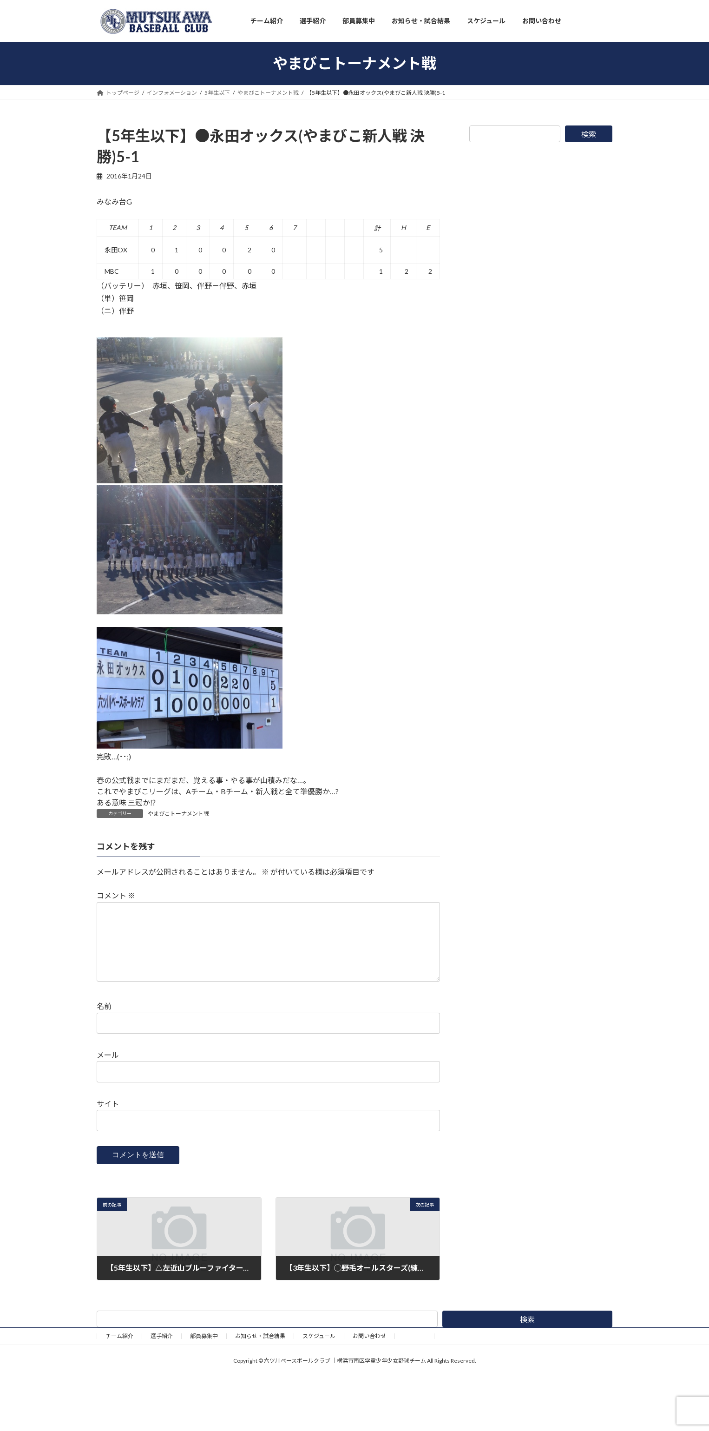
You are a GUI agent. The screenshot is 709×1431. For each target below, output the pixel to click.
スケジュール (318, 1350)
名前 (104, 1020)
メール (108, 1069)
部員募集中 (204, 1350)
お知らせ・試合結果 (260, 1350)
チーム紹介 (119, 1350)
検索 (588, 134)
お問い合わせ (369, 1350)
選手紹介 (162, 1350)
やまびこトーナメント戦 (178, 813)
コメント (116, 895)
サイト (108, 1118)
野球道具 (414, 1350)
